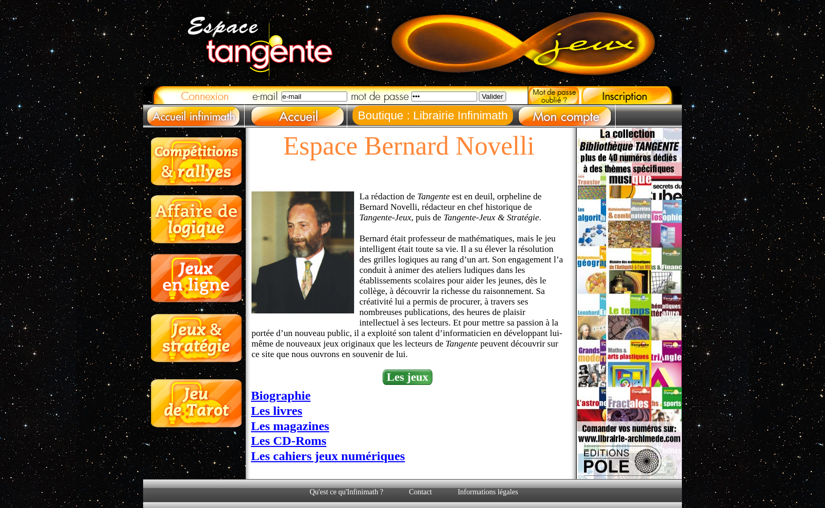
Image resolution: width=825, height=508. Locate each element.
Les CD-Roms (288, 441)
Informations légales (488, 492)
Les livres (277, 411)
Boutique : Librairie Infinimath (433, 115)
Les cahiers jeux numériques (328, 456)
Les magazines (290, 426)
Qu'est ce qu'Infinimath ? (346, 492)
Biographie (280, 395)
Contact (420, 492)
